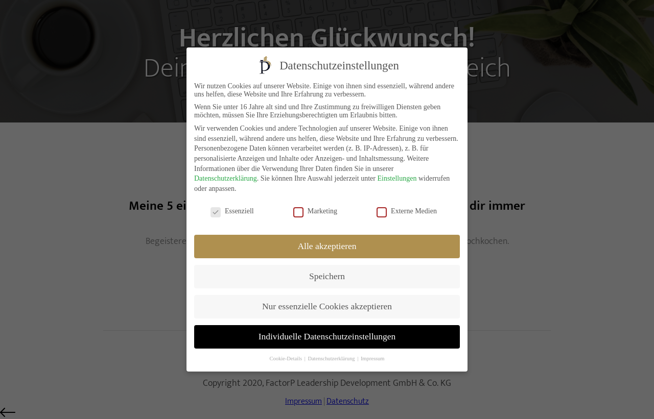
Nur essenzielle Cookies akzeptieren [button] (327, 306)
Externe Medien (407, 211)
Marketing (315, 211)
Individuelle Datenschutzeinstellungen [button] (327, 336)
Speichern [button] (327, 275)
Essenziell (232, 211)
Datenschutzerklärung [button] (332, 358)
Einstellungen (396, 178)
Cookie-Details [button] (286, 358)
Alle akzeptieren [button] (326, 245)
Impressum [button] (373, 358)
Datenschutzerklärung (225, 178)
